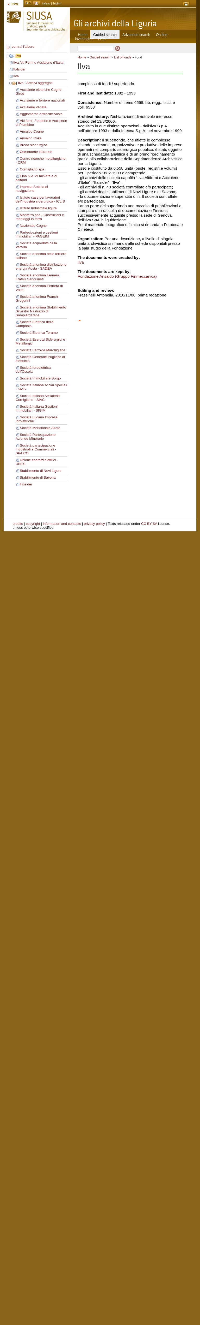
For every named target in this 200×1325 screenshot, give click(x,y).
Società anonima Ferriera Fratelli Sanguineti (37, 277)
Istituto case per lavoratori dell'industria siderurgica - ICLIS (40, 199)
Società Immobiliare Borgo (40, 378)
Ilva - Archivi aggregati (35, 83)
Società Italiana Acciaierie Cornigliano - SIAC (38, 398)
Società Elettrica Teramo (39, 333)
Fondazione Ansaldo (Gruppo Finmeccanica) (117, 276)
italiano (46, 3)
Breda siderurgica (33, 145)
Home (83, 35)
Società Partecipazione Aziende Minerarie (35, 437)
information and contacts (62, 524)
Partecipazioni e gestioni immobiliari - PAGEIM (37, 234)
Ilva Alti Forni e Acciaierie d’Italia (38, 62)
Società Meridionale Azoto (40, 428)
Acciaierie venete (33, 107)
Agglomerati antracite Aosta (41, 114)
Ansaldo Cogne (32, 131)
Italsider (19, 69)
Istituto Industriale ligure (38, 208)
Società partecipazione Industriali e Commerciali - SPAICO (36, 449)
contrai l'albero (23, 47)
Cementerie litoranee (36, 152)
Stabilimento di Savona (37, 477)
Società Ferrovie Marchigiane (42, 350)
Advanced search (136, 35)
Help (101, 39)
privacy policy (94, 524)
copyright (33, 524)
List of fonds (122, 57)
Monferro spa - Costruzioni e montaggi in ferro (40, 217)
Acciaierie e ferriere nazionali (42, 100)
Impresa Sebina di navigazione (32, 189)
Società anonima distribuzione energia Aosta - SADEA (41, 266)
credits (18, 524)
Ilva (18, 56)
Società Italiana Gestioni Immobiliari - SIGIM (37, 408)
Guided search (100, 57)
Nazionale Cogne (33, 226)
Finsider (26, 484)
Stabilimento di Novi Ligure (40, 471)
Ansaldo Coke (31, 138)
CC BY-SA (149, 524)
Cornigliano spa (32, 169)
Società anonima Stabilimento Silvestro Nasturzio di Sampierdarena (41, 311)
